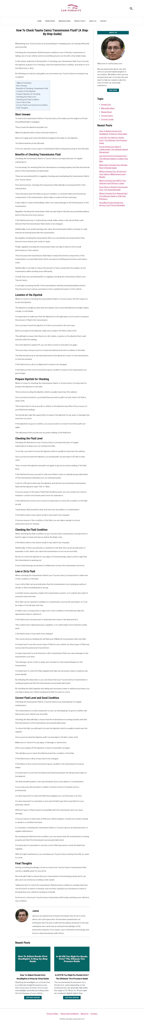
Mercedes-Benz (64, 21)
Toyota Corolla (107, 119)
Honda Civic (106, 104)
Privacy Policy (80, 21)
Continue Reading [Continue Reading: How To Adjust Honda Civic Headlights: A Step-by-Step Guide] (33, 998)
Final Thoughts (22, 108)
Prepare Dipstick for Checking (28, 94)
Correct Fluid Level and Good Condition (32, 105)
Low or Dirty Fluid (23, 102)
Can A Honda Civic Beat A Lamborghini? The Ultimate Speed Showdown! (113, 149)
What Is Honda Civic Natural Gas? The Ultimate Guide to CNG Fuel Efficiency (113, 196)
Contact (103, 21)
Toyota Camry (107, 116)
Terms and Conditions (69, 1013)
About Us (92, 21)
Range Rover (50, 21)
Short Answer (21, 86)
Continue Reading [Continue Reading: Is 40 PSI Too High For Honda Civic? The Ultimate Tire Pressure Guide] (72, 998)
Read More (113, 90)
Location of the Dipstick (25, 91)
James (35, 911)
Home (39, 21)
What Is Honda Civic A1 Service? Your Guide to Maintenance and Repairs (112, 174)
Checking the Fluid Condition (27, 99)
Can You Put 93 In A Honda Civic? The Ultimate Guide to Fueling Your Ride (113, 159)
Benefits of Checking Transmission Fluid (32, 88)
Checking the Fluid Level (26, 97)
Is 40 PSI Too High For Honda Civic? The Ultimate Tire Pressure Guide (113, 140)
